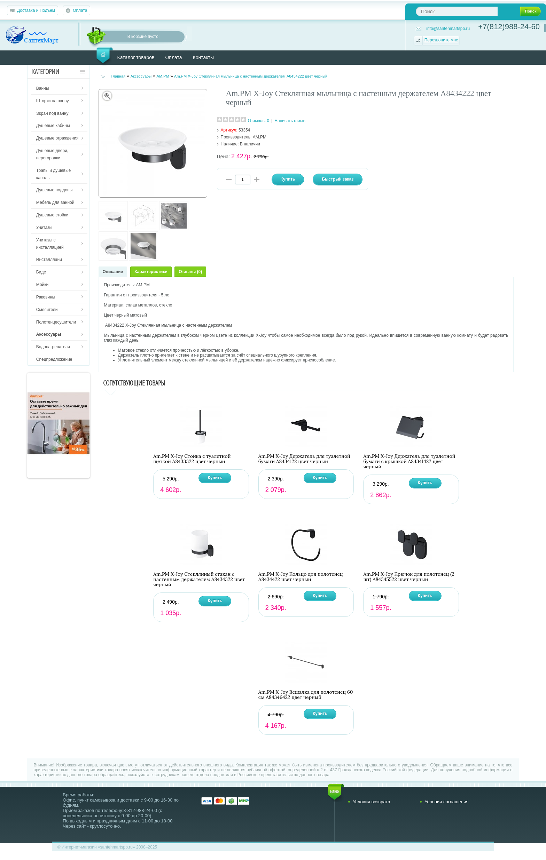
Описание (113, 271)
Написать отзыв (289, 120)
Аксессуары (141, 76)
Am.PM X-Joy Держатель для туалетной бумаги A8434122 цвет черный (304, 459)
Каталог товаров (136, 57)
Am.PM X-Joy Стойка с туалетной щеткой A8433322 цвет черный (192, 459)
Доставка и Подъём (36, 10)
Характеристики (150, 271)
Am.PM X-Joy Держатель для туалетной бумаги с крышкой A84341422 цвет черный (409, 461)
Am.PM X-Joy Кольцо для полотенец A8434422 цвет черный (300, 577)
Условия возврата (371, 801)
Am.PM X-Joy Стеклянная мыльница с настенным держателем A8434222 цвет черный (250, 76)
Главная (118, 76)
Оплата (80, 10)
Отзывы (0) (190, 271)
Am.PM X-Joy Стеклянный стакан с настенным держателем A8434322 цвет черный (199, 579)
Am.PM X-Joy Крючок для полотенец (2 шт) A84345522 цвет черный (408, 577)
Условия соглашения (446, 801)
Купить (215, 477)
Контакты (203, 57)
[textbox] (457, 11)
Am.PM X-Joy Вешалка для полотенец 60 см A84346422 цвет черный (305, 695)
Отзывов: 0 (259, 120)
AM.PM (163, 76)
